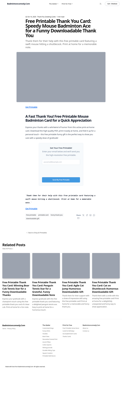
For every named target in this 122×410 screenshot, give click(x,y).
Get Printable (31, 146)
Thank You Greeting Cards (46, 17)
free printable (31, 325)
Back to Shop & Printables (36, 343)
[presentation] (61, 209)
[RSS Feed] (101, 4)
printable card (43, 325)
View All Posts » (7, 359)
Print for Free (67, 4)
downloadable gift (32, 329)
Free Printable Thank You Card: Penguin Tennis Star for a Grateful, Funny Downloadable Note (44, 399)
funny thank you (57, 325)
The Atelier (54, 4)
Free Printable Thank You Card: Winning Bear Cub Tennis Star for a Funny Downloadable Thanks (15, 399)
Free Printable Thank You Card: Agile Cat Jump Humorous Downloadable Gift (74, 397)
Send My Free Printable (61, 219)
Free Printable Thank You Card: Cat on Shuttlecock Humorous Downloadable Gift (105, 397)
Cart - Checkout (112, 4)
